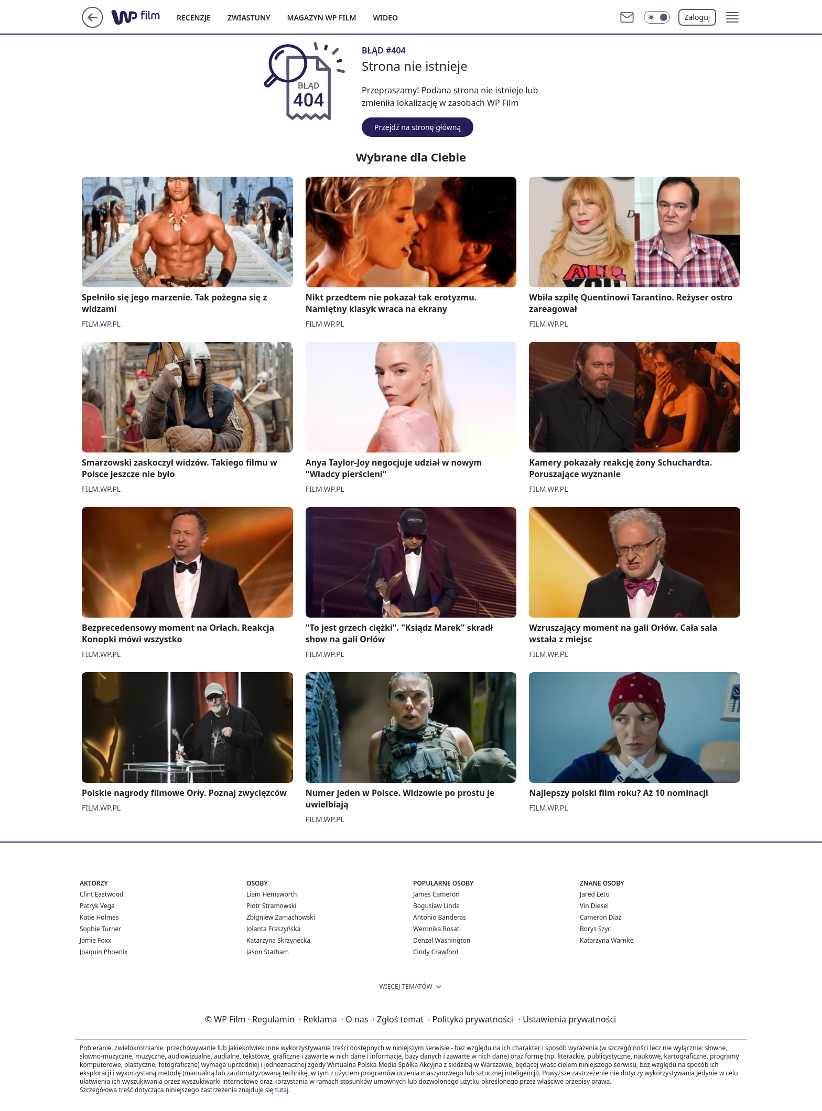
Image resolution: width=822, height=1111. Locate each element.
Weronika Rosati (437, 928)
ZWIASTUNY (249, 18)
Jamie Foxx (95, 940)
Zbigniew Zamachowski (280, 917)
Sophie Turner (100, 928)
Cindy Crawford (436, 951)
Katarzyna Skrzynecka (278, 940)
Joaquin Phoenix (103, 951)
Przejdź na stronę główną (417, 127)
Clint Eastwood (101, 894)
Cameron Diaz (600, 917)
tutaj (281, 1089)
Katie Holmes (99, 917)
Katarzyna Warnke (606, 940)
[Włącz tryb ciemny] (657, 17)
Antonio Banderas (439, 917)
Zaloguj (697, 17)
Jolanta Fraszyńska (273, 928)
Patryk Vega (97, 905)
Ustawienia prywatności (567, 1019)
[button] (732, 17)
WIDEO (385, 18)
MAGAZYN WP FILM (321, 18)
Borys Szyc (595, 928)
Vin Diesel (594, 905)
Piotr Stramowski (271, 905)
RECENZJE (194, 18)
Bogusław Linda (436, 905)
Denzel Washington (441, 940)
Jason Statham (267, 951)
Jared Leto (595, 894)
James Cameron (436, 894)
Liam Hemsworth (271, 894)
